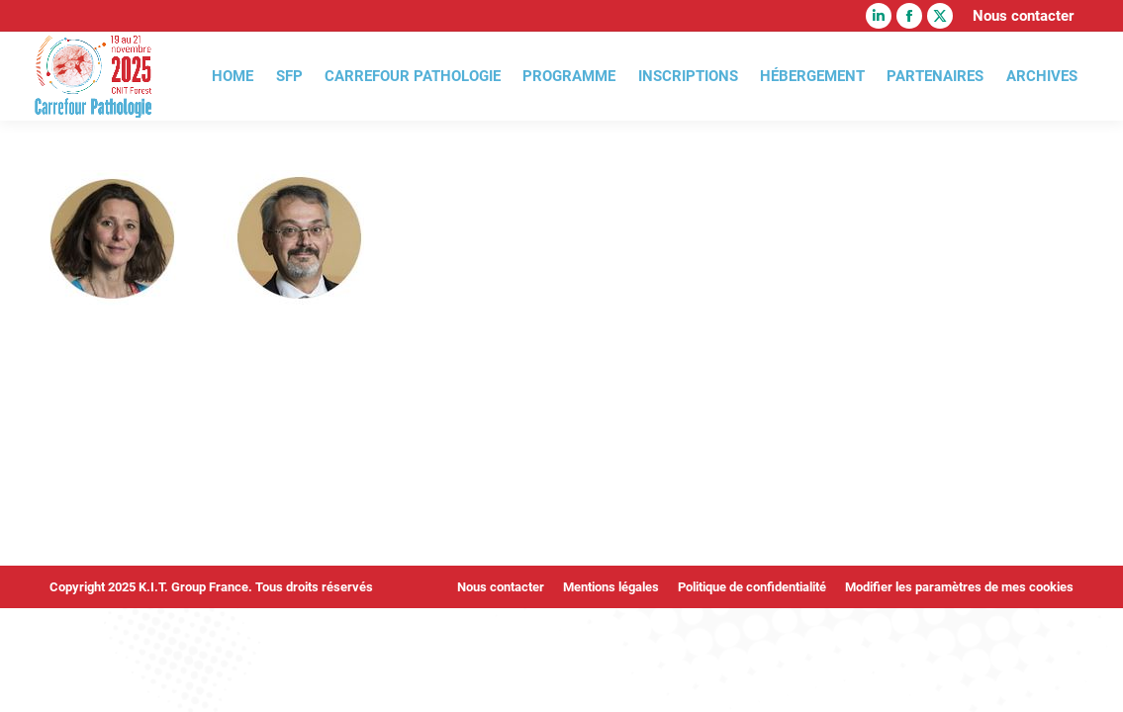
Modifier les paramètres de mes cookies (959, 586)
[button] (43, 668)
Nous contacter (1023, 16)
